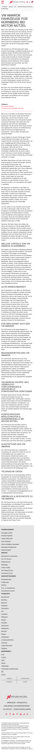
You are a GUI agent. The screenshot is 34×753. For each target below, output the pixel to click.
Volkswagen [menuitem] (5, 666)
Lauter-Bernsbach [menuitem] (6, 645)
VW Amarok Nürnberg (7, 106)
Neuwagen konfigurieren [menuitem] (8, 547)
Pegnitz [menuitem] (3, 620)
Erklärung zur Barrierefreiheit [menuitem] (17, 706)
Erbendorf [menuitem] (4, 605)
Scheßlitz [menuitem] (4, 623)
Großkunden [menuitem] (5, 582)
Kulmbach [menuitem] (4, 614)
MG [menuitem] (2, 672)
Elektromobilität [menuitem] (6, 550)
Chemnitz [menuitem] (4, 643)
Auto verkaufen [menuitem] (6, 541)
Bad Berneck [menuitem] (5, 597)
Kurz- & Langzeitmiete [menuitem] (8, 588)
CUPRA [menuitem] (3, 657)
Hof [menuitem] (2, 611)
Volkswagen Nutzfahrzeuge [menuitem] (9, 669)
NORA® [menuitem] (4, 585)
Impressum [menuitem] (11, 702)
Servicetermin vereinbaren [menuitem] (9, 556)
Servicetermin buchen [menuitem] (8, 591)
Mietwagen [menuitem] (4, 564)
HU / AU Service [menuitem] (6, 559)
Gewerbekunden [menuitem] (6, 579)
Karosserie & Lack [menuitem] (7, 573)
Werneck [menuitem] (4, 631)
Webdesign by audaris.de (27, 748)
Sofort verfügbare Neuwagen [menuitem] (10, 544)
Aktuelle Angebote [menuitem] (6, 535)
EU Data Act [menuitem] (7, 709)
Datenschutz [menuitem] (22, 702)
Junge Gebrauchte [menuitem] (7, 538)
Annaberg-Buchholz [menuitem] (7, 640)
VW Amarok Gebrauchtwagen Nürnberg (12, 108)
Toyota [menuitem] (3, 674)
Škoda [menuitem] (3, 663)
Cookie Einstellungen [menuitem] (22, 709)
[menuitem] (24, 2)
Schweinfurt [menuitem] (5, 625)
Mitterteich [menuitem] (4, 617)
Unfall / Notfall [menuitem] (5, 567)
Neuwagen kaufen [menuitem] (6, 533)
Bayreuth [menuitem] (4, 603)
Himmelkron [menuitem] (5, 608)
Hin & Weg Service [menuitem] (7, 570)
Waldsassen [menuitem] (5, 628)
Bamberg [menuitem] (4, 600)
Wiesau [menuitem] (3, 634)
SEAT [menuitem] (3, 660)
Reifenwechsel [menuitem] (5, 562)
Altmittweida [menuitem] (5, 637)
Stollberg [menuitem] (4, 648)
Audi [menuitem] (2, 654)
